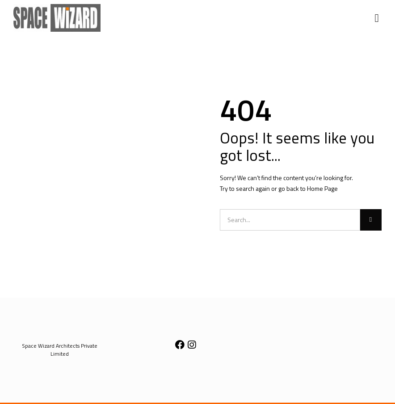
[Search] (371, 220)
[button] (377, 17)
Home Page (322, 188)
